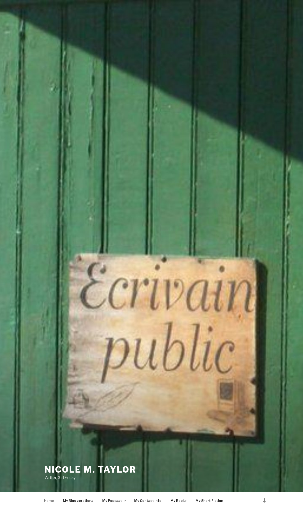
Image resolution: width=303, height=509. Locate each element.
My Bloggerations (78, 501)
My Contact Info (147, 501)
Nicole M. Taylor (90, 469)
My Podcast (114, 501)
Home (49, 501)
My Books (178, 501)
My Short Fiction (209, 501)
